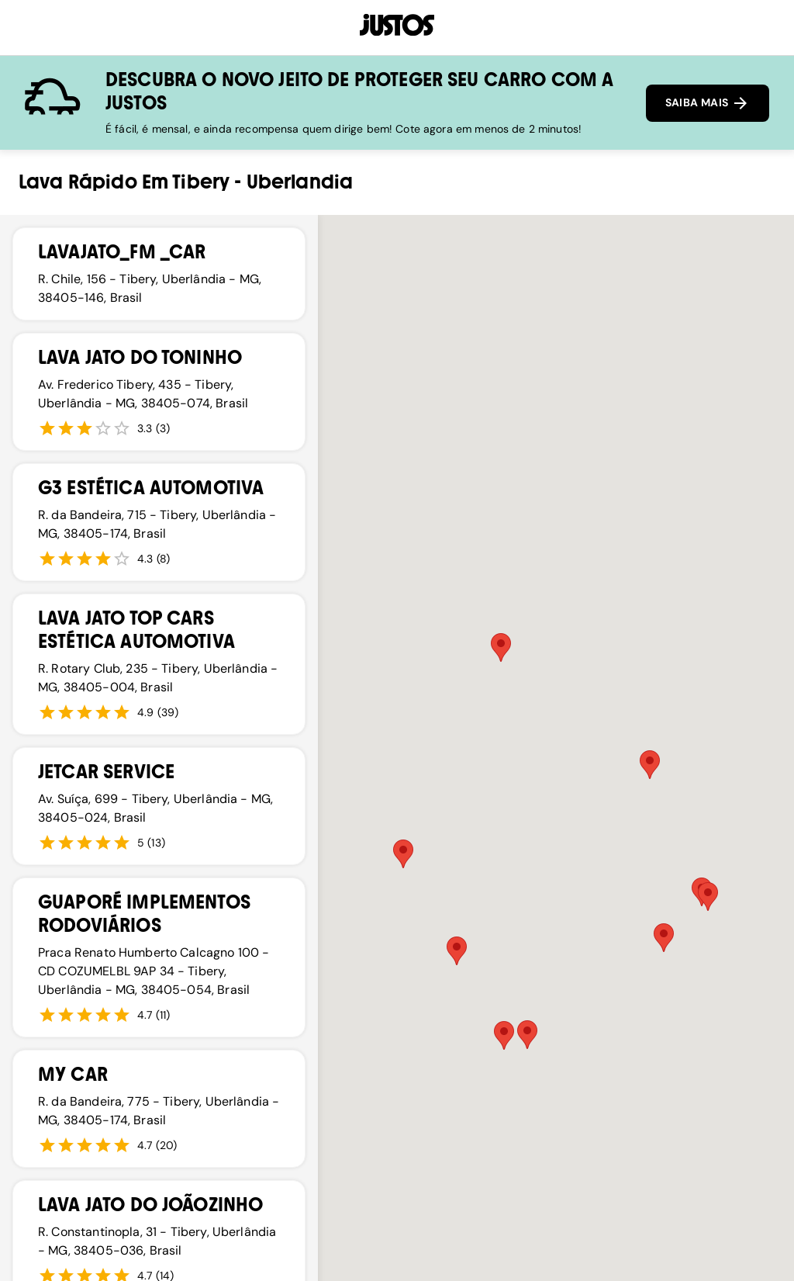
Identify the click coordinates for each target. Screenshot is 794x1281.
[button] (403, 854)
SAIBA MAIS (707, 103)
